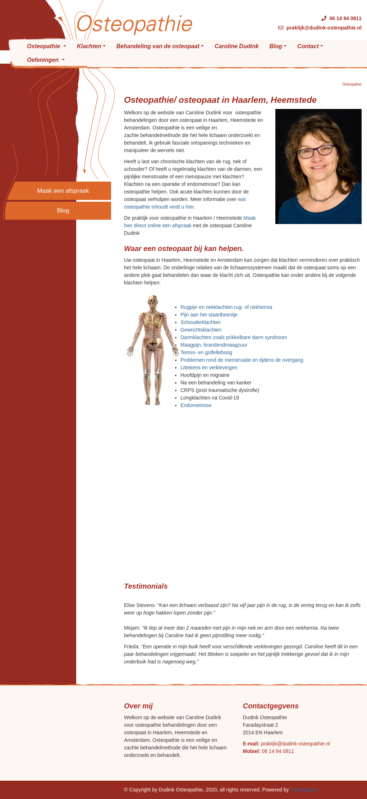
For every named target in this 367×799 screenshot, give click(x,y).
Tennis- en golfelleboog (206, 352)
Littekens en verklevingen (208, 367)
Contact (308, 46)
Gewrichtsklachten (200, 330)
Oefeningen (43, 60)
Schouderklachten (200, 322)
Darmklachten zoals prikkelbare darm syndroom (233, 337)
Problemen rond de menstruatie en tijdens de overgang (241, 360)
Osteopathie (44, 46)
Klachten (89, 46)
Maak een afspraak (63, 190)
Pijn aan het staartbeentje (209, 315)
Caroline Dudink (237, 46)
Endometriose (195, 405)
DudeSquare (304, 790)
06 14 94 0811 (278, 751)
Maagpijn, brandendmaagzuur (213, 345)
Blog (276, 46)
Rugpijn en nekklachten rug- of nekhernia (226, 307)
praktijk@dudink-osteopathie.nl (295, 744)
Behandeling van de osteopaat (157, 46)
